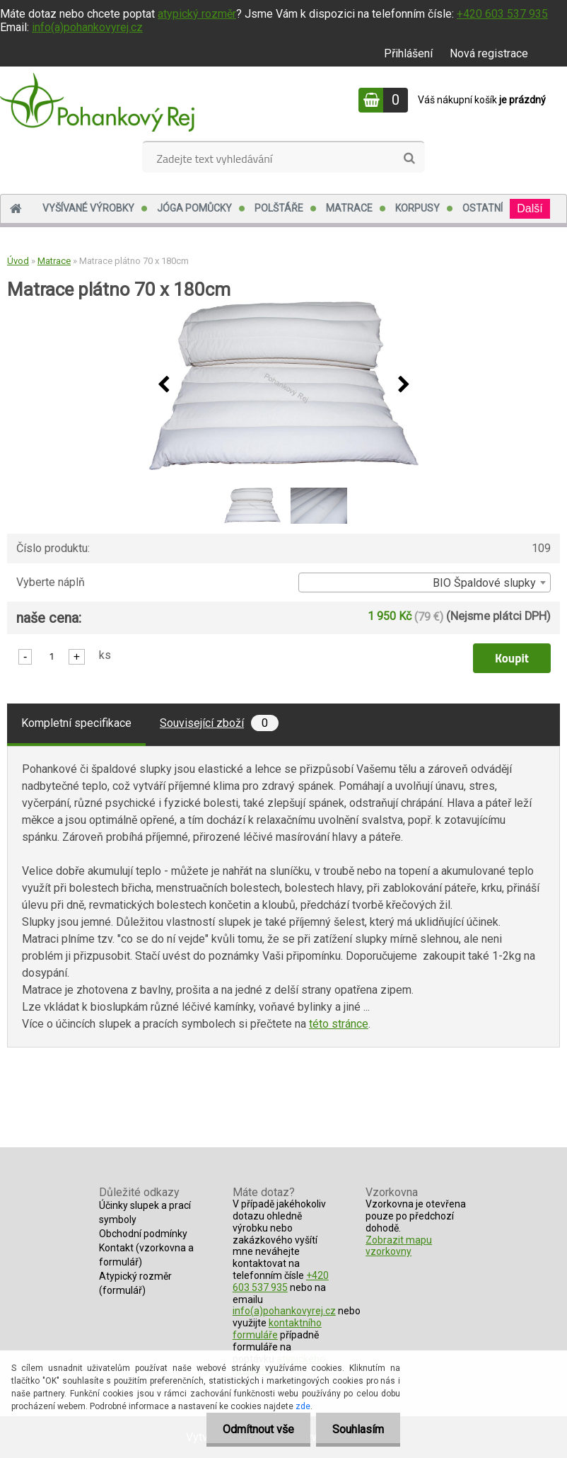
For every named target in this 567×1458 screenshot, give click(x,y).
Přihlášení (408, 53)
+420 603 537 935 (502, 14)
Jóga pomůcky (194, 208)
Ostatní (482, 208)
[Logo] (97, 102)
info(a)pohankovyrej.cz (87, 27)
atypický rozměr (197, 14)
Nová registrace (489, 53)
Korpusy (417, 208)
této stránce (338, 1024)
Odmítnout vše (254, 1429)
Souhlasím (356, 1429)
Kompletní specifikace (76, 723)
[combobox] (424, 582)
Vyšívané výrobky (88, 208)
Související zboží (219, 723)
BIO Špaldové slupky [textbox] (484, 583)
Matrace (349, 208)
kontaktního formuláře (277, 1329)
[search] (409, 158)
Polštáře (279, 208)
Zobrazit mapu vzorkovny (399, 1246)
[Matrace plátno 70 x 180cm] (283, 385)
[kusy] (51, 655)
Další (529, 208)
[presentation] (163, 385)
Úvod (18, 261)
